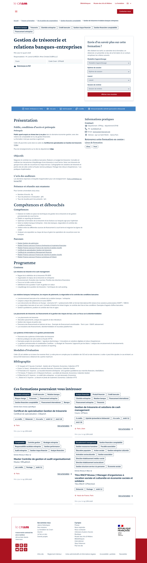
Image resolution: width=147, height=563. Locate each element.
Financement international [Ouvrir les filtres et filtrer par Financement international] (51, 402)
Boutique (78, 534)
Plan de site (79, 546)
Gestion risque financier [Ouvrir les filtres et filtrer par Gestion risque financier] (82, 28)
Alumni (39, 532)
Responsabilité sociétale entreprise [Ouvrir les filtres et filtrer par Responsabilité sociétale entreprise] (28, 446)
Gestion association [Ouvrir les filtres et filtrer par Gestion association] (105, 454)
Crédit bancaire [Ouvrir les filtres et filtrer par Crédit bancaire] (64, 28)
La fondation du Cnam (45, 530)
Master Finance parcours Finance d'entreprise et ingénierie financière (42, 245)
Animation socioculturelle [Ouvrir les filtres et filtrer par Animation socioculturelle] (85, 454)
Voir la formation (63, 426)
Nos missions (42, 527)
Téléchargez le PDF (24, 66)
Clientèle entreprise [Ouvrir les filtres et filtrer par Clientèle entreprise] (48, 28)
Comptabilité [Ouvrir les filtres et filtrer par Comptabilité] (20, 442)
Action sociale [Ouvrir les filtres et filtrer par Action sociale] (99, 450)
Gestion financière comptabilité (71, 20)
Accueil (16, 20)
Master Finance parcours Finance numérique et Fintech (37, 257)
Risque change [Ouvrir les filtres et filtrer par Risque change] (20, 398)
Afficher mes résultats (109, 94)
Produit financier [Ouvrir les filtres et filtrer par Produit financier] (99, 394)
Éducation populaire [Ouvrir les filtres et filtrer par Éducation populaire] (83, 450)
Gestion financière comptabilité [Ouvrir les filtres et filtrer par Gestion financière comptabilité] (105, 28)
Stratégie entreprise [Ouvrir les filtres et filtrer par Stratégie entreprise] (50, 442)
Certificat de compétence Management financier (35, 252)
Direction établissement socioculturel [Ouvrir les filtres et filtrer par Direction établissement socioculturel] (90, 462)
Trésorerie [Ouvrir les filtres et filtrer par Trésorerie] (34, 28)
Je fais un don (42, 534)
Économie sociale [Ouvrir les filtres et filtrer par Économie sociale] (114, 466)
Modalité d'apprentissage (97, 59)
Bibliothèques (79, 539)
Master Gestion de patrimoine (28, 243)
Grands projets (42, 536)
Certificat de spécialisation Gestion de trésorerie (34, 250)
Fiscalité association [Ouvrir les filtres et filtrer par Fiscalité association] (108, 446)
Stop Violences (80, 543)
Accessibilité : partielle (107, 554)
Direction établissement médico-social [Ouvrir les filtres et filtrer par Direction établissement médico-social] (90, 458)
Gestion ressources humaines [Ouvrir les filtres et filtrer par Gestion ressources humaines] (86, 446)
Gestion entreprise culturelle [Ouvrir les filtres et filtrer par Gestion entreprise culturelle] (118, 450)
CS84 (16, 145)
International (79, 541)
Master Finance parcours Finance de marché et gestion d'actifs (40, 248)
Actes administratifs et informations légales (80, 554)
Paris (95, 146)
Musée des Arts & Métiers (84, 536)
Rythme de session (94, 68)
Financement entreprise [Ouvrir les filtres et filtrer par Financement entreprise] (24, 32)
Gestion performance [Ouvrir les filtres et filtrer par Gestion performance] (52, 446)
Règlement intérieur (54, 554)
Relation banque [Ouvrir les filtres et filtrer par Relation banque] (21, 28)
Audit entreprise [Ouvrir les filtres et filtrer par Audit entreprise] (21, 450)
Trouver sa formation (28, 20)
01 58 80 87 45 (96, 129)
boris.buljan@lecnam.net (101, 132)
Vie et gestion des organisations (47, 20)
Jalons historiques (43, 525)
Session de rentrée (94, 85)
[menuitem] (85, 3)
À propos (78, 523)
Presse (77, 525)
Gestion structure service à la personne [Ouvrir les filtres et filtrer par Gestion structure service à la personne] (90, 466)
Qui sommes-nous (44, 523)
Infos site (40, 554)
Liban (88, 146)
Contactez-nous (125, 11)
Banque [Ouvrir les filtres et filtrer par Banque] (67, 402)
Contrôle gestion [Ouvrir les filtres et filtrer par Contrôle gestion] (34, 442)
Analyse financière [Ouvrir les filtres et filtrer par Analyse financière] (82, 394)
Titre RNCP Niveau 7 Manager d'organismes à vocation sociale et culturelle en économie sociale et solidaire (104, 478)
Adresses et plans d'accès (84, 532)
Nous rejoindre (80, 527)
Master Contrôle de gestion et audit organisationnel (42, 459)
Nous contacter (80, 530)
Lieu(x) (90, 76)
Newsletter (123, 554)
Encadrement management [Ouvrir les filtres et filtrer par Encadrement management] (86, 442)
